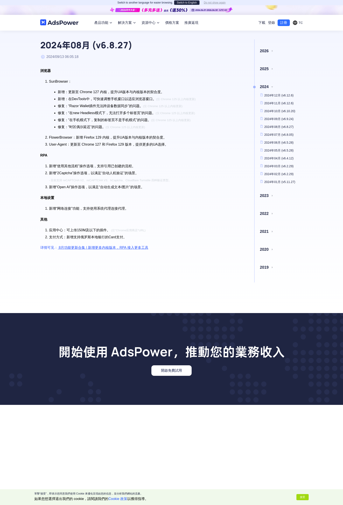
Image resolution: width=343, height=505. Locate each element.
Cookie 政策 (117, 499)
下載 (261, 22)
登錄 (271, 22)
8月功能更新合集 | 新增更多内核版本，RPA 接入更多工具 (103, 247)
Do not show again (215, 2)
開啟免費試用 (171, 370)
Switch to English (187, 2)
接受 (302, 497)
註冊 (283, 22)
